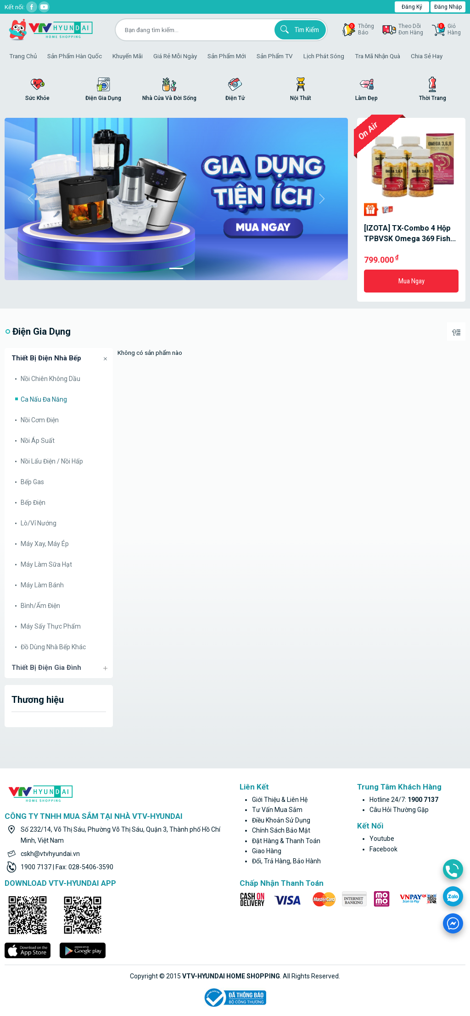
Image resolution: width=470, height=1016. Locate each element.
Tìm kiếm (298, 29)
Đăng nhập (448, 7)
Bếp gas (32, 482)
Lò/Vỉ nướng (38, 523)
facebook (383, 849)
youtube (381, 838)
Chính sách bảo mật (281, 830)
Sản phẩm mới (226, 56)
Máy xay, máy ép (45, 543)
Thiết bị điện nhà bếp (46, 358)
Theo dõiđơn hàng (410, 29)
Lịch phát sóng (323, 56)
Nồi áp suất (38, 440)
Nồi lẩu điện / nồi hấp (52, 461)
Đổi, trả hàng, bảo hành (286, 861)
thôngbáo (361, 29)
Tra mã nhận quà (377, 56)
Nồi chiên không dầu (50, 378)
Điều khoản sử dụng (281, 820)
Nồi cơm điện (40, 420)
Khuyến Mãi (127, 56)
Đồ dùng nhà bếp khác (53, 647)
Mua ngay (411, 281)
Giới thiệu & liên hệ (280, 799)
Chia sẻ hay (426, 56)
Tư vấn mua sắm (277, 809)
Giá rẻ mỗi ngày (175, 56)
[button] (30, 199)
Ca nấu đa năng (44, 399)
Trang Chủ (23, 56)
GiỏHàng (449, 29)
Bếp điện (33, 502)
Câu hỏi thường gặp (399, 809)
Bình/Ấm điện (40, 605)
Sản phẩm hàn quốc (74, 56)
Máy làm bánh (42, 585)
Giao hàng (266, 851)
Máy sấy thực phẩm (51, 626)
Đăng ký (412, 7)
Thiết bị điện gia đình (46, 667)
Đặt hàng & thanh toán (286, 841)
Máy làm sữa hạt (46, 564)
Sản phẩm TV (275, 56)
